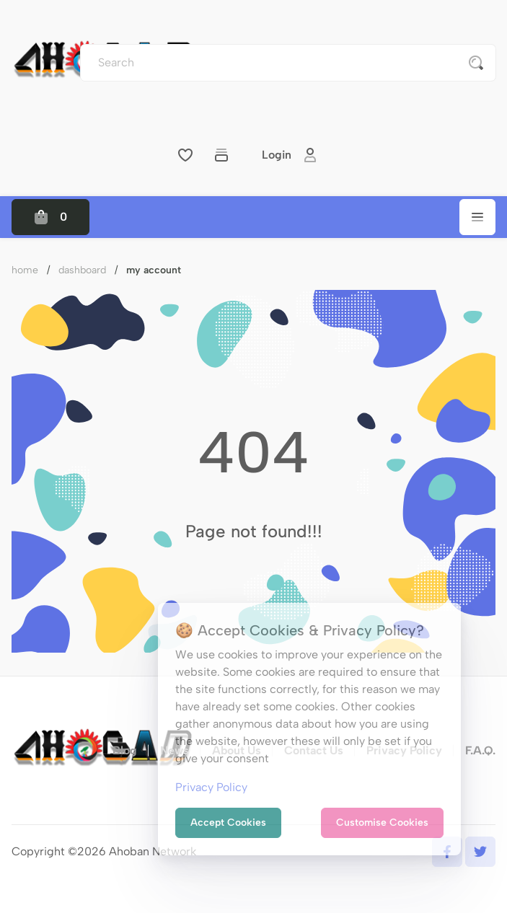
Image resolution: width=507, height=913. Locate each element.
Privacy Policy (211, 787)
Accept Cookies (228, 822)
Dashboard (82, 270)
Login (289, 155)
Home (25, 270)
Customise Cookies (382, 822)
